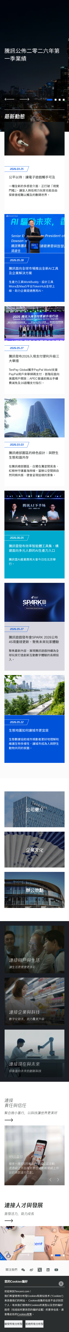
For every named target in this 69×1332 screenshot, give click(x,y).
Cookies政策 (24, 1314)
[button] (9, 99)
